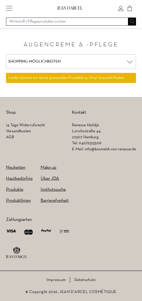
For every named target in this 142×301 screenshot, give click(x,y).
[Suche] (132, 22)
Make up (48, 168)
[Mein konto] (120, 8)
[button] (9, 8)
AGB (10, 137)
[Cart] (129, 8)
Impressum (56, 280)
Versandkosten (18, 131)
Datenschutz (85, 280)
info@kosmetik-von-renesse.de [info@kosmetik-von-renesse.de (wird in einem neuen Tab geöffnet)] (110, 149)
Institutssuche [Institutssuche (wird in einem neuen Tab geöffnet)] (53, 190)
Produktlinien (18, 201)
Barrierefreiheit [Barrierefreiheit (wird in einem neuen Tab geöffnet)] (55, 201)
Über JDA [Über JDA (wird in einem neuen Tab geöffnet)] (50, 179)
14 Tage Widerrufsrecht (25, 125)
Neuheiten (15, 168)
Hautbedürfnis (19, 179)
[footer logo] (16, 253)
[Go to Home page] (69, 8)
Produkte (14, 190)
